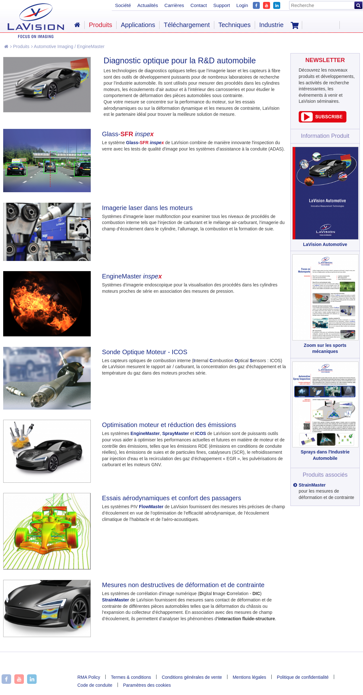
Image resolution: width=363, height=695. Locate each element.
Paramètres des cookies (147, 685)
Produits (19, 46)
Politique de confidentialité (303, 677)
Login (242, 5)
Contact (198, 5)
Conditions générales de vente (192, 677)
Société (123, 5)
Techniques (234, 24)
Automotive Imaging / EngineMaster (67, 46)
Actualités (147, 5)
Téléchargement (187, 24)
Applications (138, 24)
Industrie (271, 24)
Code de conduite (94, 685)
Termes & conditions (131, 677)
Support (221, 5)
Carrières (174, 5)
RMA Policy (88, 677)
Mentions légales (249, 677)
